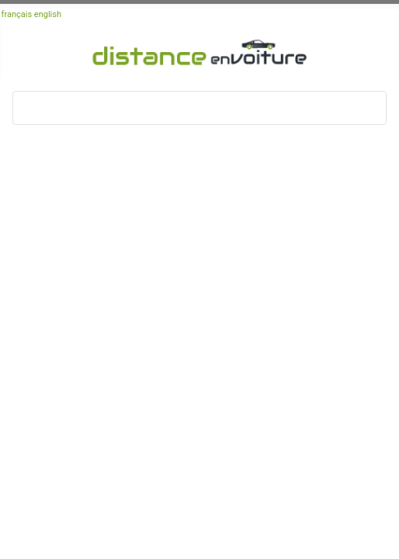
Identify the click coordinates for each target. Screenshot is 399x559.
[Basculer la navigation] (29, 108)
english (47, 14)
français (17, 14)
